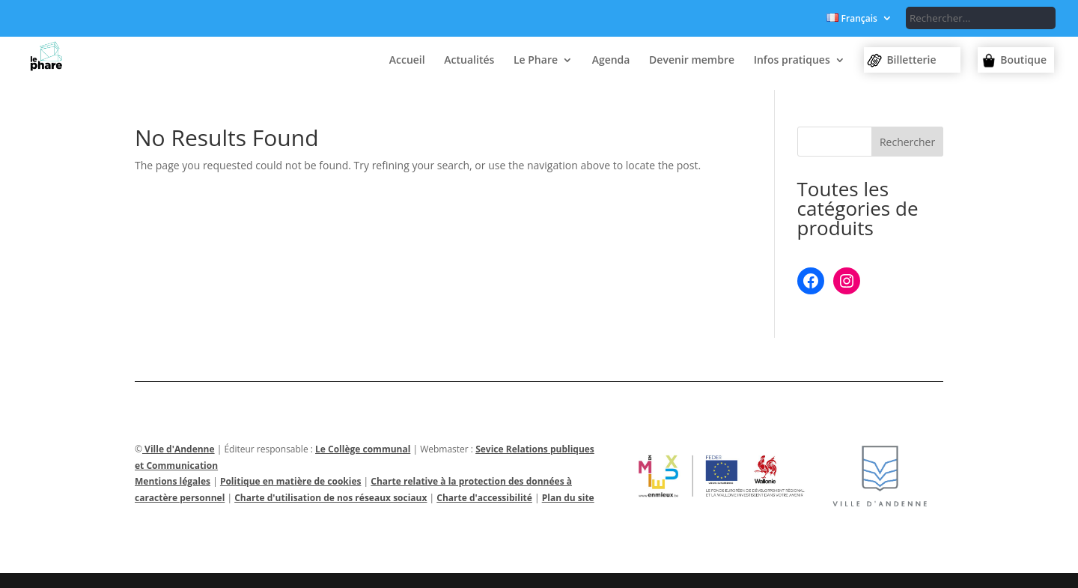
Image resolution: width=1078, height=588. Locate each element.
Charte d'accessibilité (484, 497)
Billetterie (911, 59)
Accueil (407, 61)
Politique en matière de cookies (291, 481)
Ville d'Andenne (178, 449)
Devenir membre (691, 61)
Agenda (611, 61)
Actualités (469, 61)
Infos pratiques (792, 61)
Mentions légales (172, 481)
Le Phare (536, 61)
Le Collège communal (362, 449)
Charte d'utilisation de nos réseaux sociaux (330, 497)
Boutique (1023, 59)
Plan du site (568, 497)
